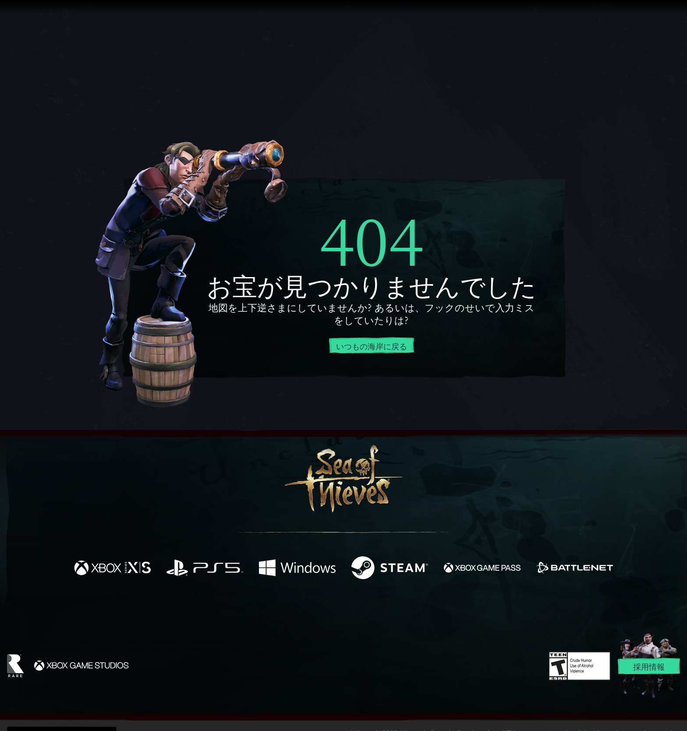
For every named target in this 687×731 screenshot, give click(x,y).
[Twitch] (304, 610)
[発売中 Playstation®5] (205, 568)
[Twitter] (278, 610)
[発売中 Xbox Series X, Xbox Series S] (112, 568)
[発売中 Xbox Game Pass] (482, 568)
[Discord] (379, 612)
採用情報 (649, 666)
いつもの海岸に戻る (371, 345)
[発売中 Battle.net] (574, 568)
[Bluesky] (428, 611)
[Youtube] (341, 610)
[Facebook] (256, 609)
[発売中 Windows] (297, 568)
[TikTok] (403, 610)
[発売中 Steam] (390, 568)
